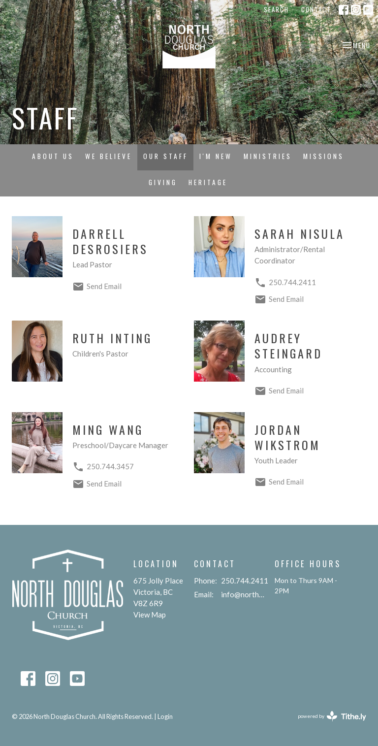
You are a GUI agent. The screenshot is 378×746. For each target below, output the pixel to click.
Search (276, 9)
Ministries (268, 156)
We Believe (108, 156)
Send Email (104, 286)
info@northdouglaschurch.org (243, 594)
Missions (323, 156)
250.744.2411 (292, 282)
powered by (332, 716)
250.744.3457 (110, 466)
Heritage (208, 182)
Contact (316, 9)
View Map (149, 614)
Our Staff (165, 156)
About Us (53, 156)
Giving (163, 182)
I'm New (215, 156)
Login (165, 716)
